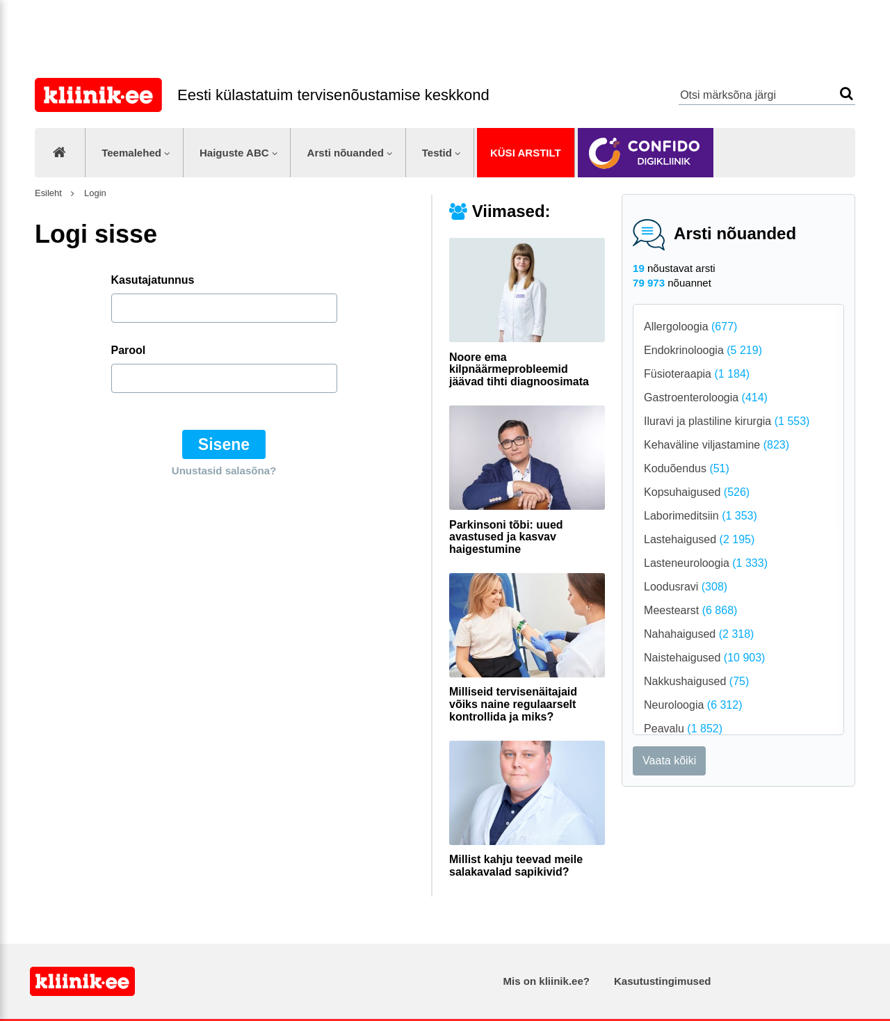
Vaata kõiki (669, 760)
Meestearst (690, 610)
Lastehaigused (699, 539)
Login (93, 193)
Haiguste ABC (234, 153)
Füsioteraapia (697, 374)
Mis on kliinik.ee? (546, 981)
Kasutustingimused (662, 981)
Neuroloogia (693, 705)
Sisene (224, 444)
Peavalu (683, 728)
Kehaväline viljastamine (716, 445)
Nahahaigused (699, 634)
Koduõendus (686, 468)
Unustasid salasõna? (224, 470)
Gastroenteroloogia (706, 397)
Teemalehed (131, 153)
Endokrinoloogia (703, 350)
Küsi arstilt (525, 153)
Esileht (48, 193)
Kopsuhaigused (697, 492)
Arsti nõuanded (345, 153)
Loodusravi (685, 587)
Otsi (846, 93)
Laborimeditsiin (700, 516)
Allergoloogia (690, 326)
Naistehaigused (704, 658)
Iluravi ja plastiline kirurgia (726, 421)
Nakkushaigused (696, 681)
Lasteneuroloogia (706, 563)
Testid (437, 153)
